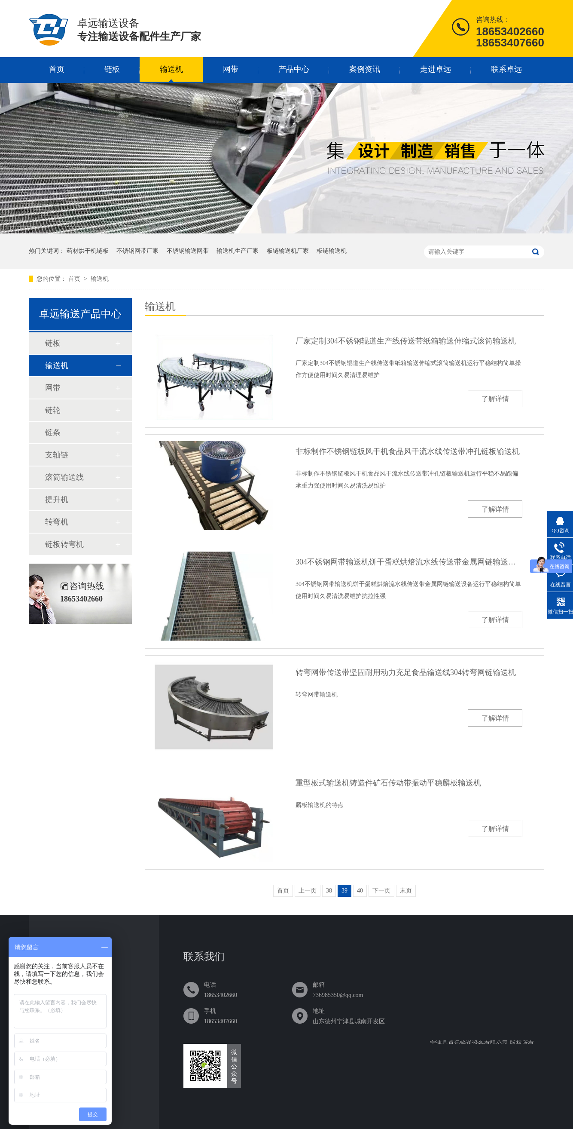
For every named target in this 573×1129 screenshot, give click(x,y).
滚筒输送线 (64, 477)
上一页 (308, 890)
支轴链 (56, 455)
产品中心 (293, 69)
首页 (56, 69)
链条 (53, 432)
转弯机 (56, 522)
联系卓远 (506, 69)
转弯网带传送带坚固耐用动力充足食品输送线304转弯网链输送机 (406, 672)
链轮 (53, 410)
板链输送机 (332, 251)
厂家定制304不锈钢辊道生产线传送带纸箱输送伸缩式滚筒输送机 (406, 341)
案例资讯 (364, 69)
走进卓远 (435, 69)
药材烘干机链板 (88, 251)
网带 (230, 69)
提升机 (56, 499)
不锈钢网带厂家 (137, 251)
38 (329, 890)
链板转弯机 (64, 544)
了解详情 (495, 398)
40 (360, 890)
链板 (112, 69)
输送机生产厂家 (237, 251)
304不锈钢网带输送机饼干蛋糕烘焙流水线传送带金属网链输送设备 (409, 562)
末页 (406, 890)
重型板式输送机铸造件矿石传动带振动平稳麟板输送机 (388, 783)
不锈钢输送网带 (188, 251)
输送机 (171, 69)
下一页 (381, 890)
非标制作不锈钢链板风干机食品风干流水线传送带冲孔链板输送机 (408, 451)
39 (344, 890)
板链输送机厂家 (288, 251)
